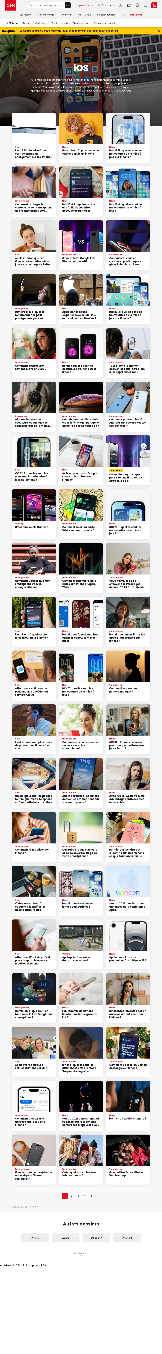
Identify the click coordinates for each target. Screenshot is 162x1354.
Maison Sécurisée (106, 14)
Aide (120, 5)
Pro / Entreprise (106, 5)
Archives (5, 1265)
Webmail (146, 5)
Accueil (27, 23)
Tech (55, 23)
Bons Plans (136, 14)
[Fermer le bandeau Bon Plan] (159, 31)
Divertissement (81, 23)
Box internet (26, 14)
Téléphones (66, 14)
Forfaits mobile (46, 14)
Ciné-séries (41, 23)
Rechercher (68, 5)
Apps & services (85, 5)
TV (123, 14)
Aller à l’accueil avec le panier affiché (137, 5)
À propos (31, 1265)
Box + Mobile (84, 14)
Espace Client (154, 5)
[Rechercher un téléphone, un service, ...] (46, 5)
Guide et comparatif (104, 23)
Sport (65, 23)
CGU (18, 1265)
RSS (43, 1265)
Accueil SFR (10, 5)
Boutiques (129, 5)
